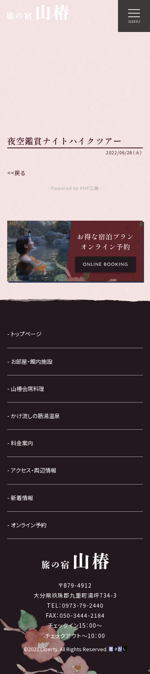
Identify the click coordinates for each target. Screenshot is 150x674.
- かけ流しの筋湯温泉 (33, 416)
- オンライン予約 (26, 525)
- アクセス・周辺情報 (31, 470)
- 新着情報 (20, 498)
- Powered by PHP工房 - (75, 188)
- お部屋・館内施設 (29, 361)
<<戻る (16, 173)
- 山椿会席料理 (25, 389)
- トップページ (24, 334)
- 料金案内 (20, 443)
